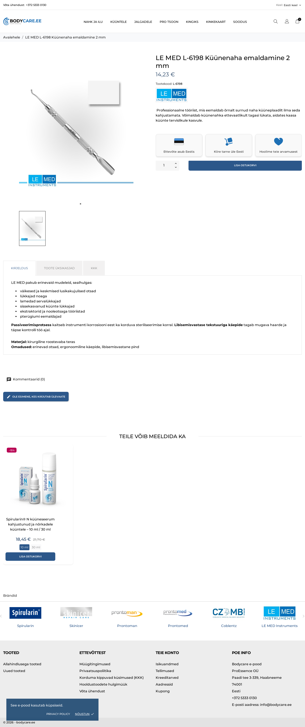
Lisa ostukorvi (245, 165)
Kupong (163, 691)
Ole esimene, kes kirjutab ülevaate (36, 397)
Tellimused (165, 671)
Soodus (240, 22)
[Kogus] (164, 165)
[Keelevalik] (287, 22)
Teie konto (167, 652)
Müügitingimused (94, 664)
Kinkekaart (216, 22)
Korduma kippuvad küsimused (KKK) (111, 678)
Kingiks (192, 22)
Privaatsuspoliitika (95, 671)
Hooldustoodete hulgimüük (103, 684)
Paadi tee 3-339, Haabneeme (257, 678)
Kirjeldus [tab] (19, 268)
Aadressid (164, 684)
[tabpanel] (76, 132)
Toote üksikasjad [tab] (59, 268)
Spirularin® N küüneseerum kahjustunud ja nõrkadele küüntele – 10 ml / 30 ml (30, 524)
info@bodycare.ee (262, 705)
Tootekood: (164, 84)
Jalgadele (143, 22)
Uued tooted (14, 671)
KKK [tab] (94, 268)
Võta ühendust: (14, 5)
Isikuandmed (167, 664)
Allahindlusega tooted (22, 664)
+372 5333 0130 (36, 5)
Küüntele (118, 22)
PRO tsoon (169, 22)
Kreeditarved (167, 678)
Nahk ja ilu (93, 22)
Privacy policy (58, 714)
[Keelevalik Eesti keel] (293, 5)
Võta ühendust (92, 691)
